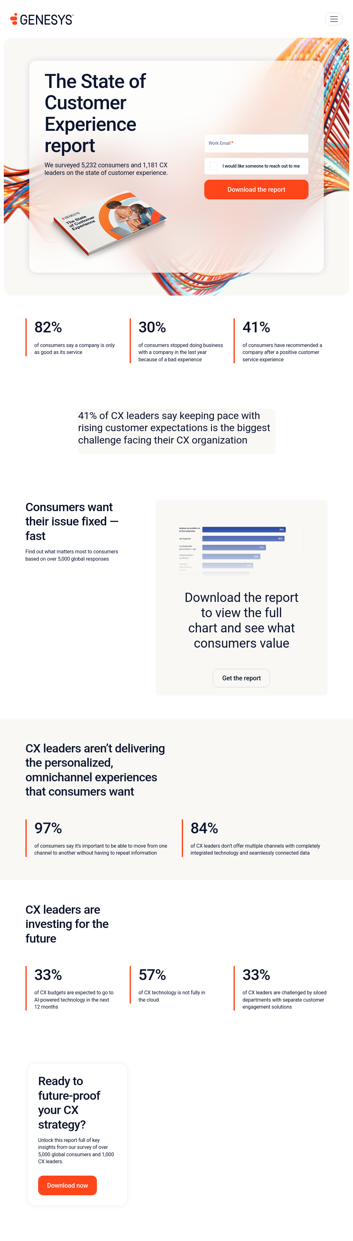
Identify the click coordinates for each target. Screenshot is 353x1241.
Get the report (241, 678)
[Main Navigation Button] (334, 19)
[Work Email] (256, 143)
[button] (256, 189)
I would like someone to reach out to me (261, 166)
